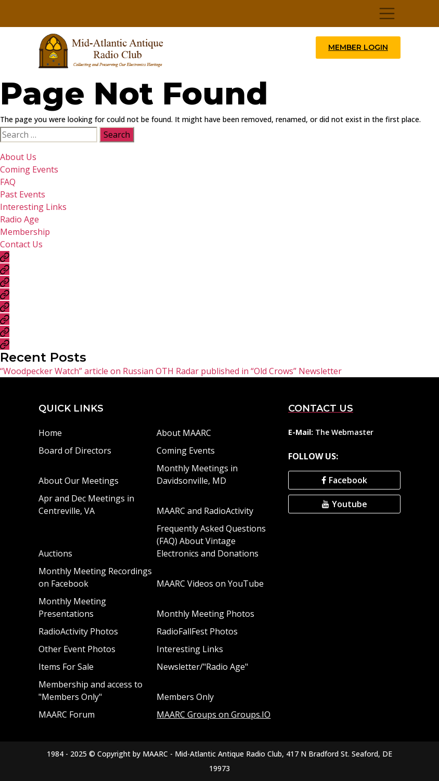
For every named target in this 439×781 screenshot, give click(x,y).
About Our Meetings (78, 480)
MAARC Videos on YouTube (210, 583)
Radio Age (19, 219)
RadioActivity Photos (78, 631)
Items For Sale (66, 666)
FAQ (8, 182)
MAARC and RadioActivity (205, 511)
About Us (18, 157)
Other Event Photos (76, 649)
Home (50, 433)
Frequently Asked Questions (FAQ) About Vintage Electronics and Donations (211, 541)
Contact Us (21, 244)
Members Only (185, 697)
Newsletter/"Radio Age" (202, 666)
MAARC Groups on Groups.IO (213, 714)
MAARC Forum (66, 714)
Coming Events (29, 169)
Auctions (55, 553)
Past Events (22, 194)
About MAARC (184, 433)
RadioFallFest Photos (197, 631)
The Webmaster (344, 432)
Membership (25, 231)
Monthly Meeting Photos (205, 613)
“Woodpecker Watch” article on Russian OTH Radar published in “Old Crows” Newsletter (171, 371)
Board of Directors (74, 450)
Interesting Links (33, 207)
